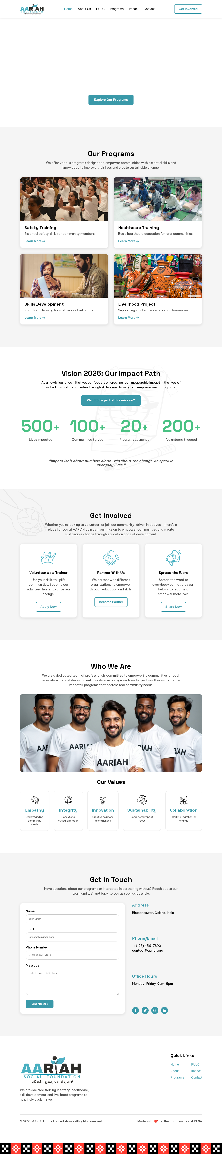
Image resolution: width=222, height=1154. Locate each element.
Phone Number (37, 947)
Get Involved (188, 9)
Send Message (39, 1004)
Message (32, 966)
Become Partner (111, 602)
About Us (84, 9)
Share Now (173, 607)
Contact (149, 9)
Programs (116, 9)
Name (30, 911)
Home (68, 9)
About (174, 1071)
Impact (133, 9)
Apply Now (48, 607)
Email (30, 929)
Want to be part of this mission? (111, 400)
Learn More (34, 241)
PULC (100, 9)
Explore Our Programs (111, 99)
